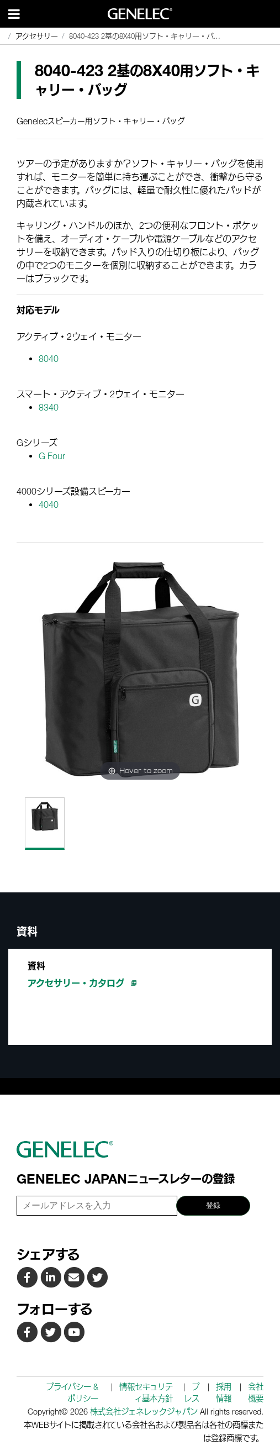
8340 (49, 407)
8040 (49, 359)
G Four (52, 456)
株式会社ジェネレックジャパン (144, 1411)
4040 (49, 504)
